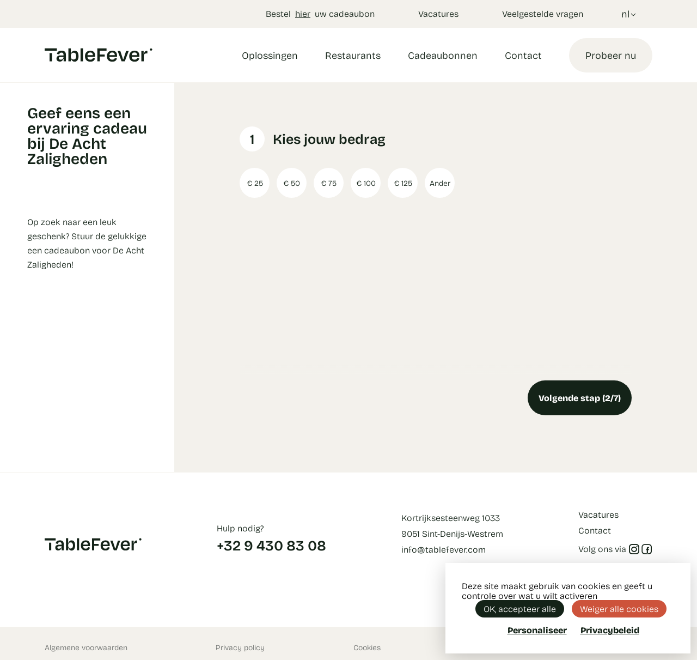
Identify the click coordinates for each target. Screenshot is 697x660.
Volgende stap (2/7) (580, 397)
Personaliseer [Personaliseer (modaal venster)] (537, 630)
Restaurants (353, 55)
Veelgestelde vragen (542, 13)
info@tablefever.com (443, 549)
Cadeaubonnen (443, 55)
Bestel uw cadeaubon (320, 13)
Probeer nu (610, 55)
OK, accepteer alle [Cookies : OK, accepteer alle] (520, 608)
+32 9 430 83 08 (271, 545)
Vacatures (438, 13)
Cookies (367, 647)
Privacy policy (240, 647)
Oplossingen (270, 55)
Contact (523, 55)
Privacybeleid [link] (609, 630)
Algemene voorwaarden (86, 647)
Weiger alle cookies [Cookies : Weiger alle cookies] (619, 608)
